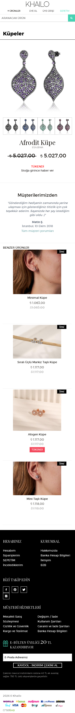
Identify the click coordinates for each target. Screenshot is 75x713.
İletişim (46, 560)
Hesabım (9, 550)
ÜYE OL (33, 10)
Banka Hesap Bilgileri (55, 555)
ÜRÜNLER (14, 10)
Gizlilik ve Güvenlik (16, 626)
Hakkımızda (49, 550)
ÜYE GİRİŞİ (48, 10)
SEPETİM (64, 10)
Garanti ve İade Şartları (53, 626)
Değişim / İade (48, 616)
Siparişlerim (11, 555)
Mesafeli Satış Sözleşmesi (12, 619)
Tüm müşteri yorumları (37, 231)
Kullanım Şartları (49, 621)
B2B (43, 565)
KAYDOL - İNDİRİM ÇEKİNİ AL (38, 665)
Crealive (9, 710)
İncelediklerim (13, 565)
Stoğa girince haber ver (37, 170)
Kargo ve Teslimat (15, 631)
